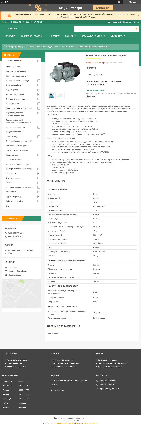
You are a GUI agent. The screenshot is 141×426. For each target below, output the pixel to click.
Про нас (55, 36)
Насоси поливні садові (64, 47)
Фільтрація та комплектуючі (18, 164)
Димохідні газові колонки (64, 367)
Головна (10, 36)
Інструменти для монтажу (17, 76)
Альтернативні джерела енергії (19, 169)
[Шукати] (136, 29)
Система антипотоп (14, 159)
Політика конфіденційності (87, 423)
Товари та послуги (31, 36)
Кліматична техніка (14, 201)
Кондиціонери (12, 155)
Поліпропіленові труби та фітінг (20, 141)
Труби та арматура (14, 196)
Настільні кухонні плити (16, 127)
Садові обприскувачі (15, 132)
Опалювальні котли (14, 85)
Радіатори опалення (15, 94)
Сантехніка (11, 173)
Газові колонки (12, 103)
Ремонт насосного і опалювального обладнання (18, 121)
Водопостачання (13, 178)
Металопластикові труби (16, 146)
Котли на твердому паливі (18, 360)
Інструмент (11, 192)
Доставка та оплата (93, 36)
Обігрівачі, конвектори (15, 99)
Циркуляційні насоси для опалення (113, 363)
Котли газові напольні (16, 367)
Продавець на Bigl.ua (70, 421)
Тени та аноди (12, 136)
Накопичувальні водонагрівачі (66, 363)
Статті (9, 206)
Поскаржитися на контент (64, 423)
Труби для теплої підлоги (17, 150)
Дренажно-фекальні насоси (110, 367)
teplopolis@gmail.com (17, 271)
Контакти (70, 36)
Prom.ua (84, 418)
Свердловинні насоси (107, 360)
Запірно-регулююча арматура (19, 108)
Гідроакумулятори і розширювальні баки (15, 114)
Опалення (10, 183)
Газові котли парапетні (63, 360)
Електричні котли (14, 363)
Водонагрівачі (12, 90)
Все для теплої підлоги (16, 71)
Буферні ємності (13, 67)
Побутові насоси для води (39, 47)
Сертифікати (118, 36)
